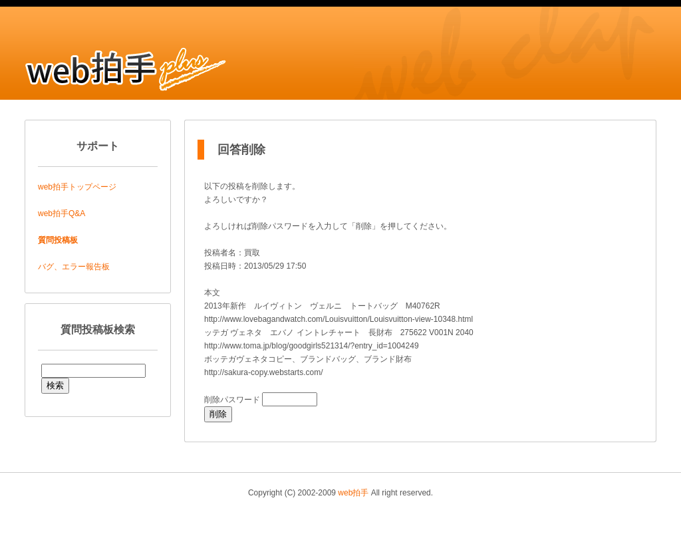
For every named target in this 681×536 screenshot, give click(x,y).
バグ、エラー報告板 (74, 266)
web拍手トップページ (77, 187)
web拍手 (353, 492)
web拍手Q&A (61, 213)
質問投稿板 (58, 240)
